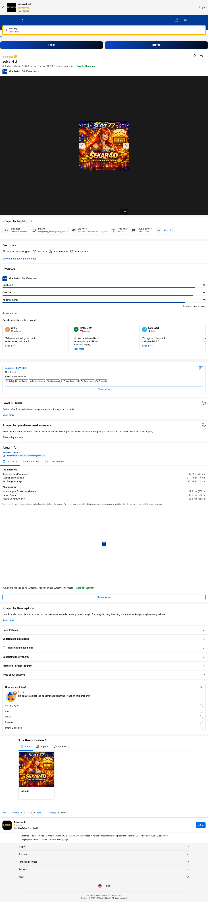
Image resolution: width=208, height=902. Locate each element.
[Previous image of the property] (82, 146)
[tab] (10, 461)
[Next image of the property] (126, 146)
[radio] (104, 705)
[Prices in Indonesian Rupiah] (108, 886)
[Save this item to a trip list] (194, 55)
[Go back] (22, 20)
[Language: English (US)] (100, 886)
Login (202, 7)
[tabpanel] (104, 484)
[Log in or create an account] (176, 20)
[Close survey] (201, 687)
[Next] (205, 338)
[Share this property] (202, 55)
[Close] (3, 7)
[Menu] (185, 20)
